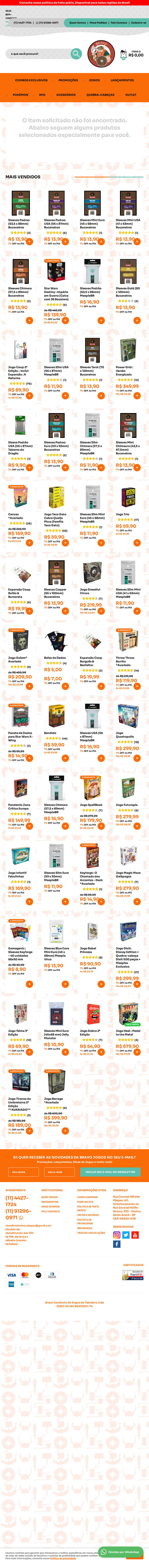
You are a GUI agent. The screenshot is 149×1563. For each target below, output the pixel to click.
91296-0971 (48, 22)
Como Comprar (87, 1197)
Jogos (94, 80)
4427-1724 (22, 22)
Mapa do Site (85, 1201)
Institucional (52, 1190)
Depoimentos (49, 1201)
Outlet (130, 95)
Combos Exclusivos (31, 80)
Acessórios (66, 95)
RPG (42, 95)
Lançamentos (122, 80)
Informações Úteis (91, 1190)
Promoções (68, 80)
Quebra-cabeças (100, 95)
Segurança (84, 1228)
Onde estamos (50, 1206)
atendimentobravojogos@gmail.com (28, 1225)
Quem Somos (77, 22)
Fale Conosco (119, 22)
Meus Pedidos (98, 22)
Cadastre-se (138, 22)
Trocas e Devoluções (91, 1233)
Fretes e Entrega (88, 1215)
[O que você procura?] (76, 54)
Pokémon (20, 95)
